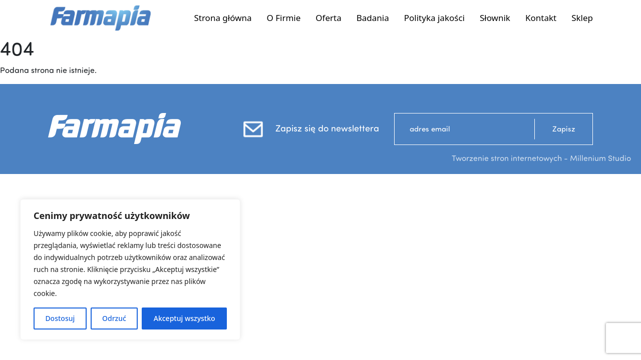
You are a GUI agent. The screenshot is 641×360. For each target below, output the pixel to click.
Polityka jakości (434, 18)
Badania (373, 18)
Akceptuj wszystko (184, 318)
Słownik (495, 18)
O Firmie (284, 18)
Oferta (328, 18)
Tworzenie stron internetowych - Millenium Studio (541, 158)
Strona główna (222, 18)
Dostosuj (60, 318)
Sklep (582, 18)
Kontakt (540, 18)
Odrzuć (114, 318)
